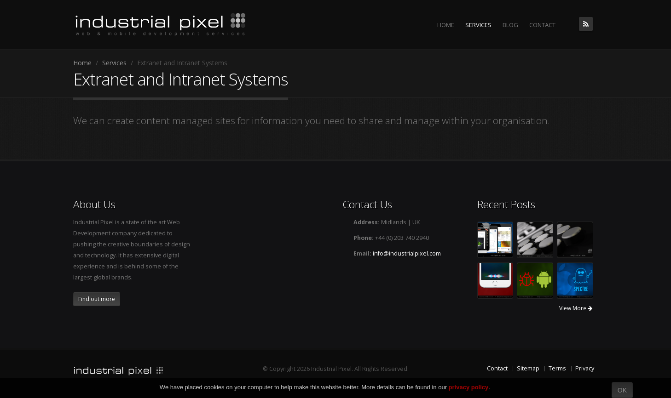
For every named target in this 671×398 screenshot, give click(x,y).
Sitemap (528, 368)
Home (82, 62)
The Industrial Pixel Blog (586, 24)
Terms (557, 368)
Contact (497, 368)
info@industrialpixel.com (407, 253)
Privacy (584, 368)
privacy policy (469, 387)
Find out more (96, 299)
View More (575, 308)
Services (114, 62)
